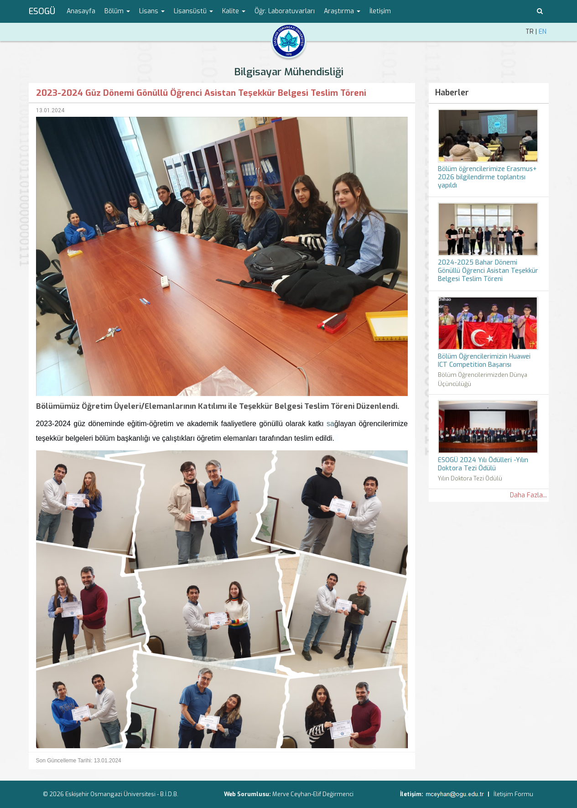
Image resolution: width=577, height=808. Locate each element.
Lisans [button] (152, 11)
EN (542, 31)
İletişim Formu (513, 794)
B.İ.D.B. (169, 794)
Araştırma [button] (342, 11)
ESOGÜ (42, 11)
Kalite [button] (233, 11)
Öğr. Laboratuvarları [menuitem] (285, 11)
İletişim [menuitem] (380, 11)
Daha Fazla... (528, 495)
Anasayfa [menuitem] (81, 11)
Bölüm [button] (117, 11)
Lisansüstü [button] (193, 11)
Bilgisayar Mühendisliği (288, 71)
